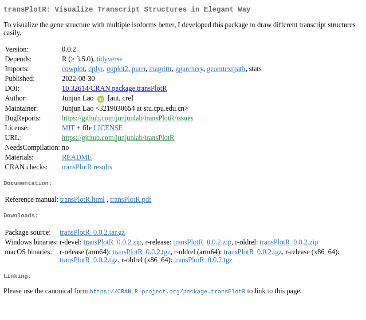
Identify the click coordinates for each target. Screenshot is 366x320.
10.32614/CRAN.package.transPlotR (114, 90)
